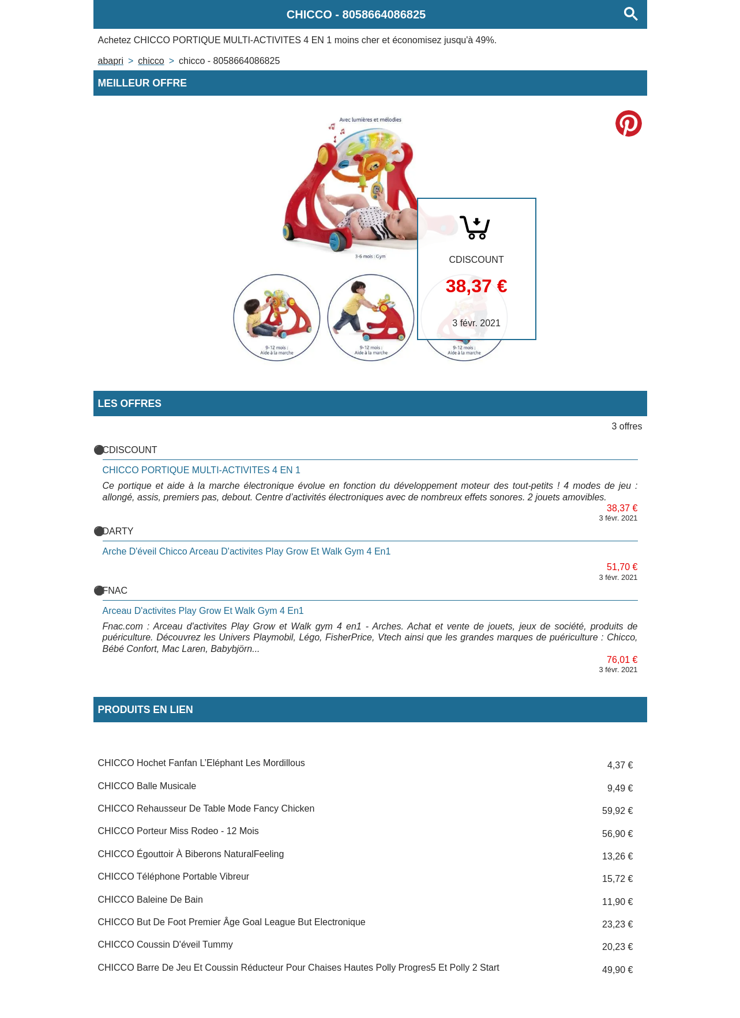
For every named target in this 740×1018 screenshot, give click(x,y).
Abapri (110, 61)
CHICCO (151, 61)
